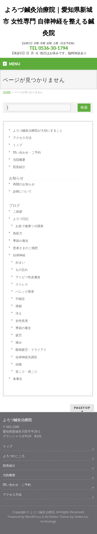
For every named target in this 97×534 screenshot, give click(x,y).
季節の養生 (20, 241)
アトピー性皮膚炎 (28, 277)
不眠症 (20, 299)
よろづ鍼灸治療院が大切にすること (38, 130)
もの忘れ (22, 270)
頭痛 (19, 364)
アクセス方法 (22, 138)
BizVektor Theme (57, 517)
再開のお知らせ (24, 184)
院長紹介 (19, 167)
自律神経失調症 (26, 357)
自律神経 (19, 255)
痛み (19, 342)
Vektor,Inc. (81, 517)
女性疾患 (22, 321)
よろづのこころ (14, 456)
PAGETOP (82, 407)
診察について (22, 191)
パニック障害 (25, 291)
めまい (20, 262)
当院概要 (19, 160)
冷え (19, 313)
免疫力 (17, 233)
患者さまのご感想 (25, 248)
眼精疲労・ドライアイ (31, 350)
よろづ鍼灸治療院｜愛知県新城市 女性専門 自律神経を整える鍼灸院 (48, 21)
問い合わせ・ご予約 (27, 152)
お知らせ (16, 178)
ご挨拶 (17, 211)
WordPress (33, 517)
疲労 (19, 335)
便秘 (19, 306)
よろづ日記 (20, 219)
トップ (17, 145)
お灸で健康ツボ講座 (29, 226)
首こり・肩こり (26, 371)
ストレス (22, 284)
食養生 (17, 379)
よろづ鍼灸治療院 (42, 512)
